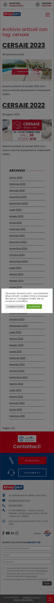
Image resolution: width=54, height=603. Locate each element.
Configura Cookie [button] (15, 306)
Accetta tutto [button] (34, 306)
